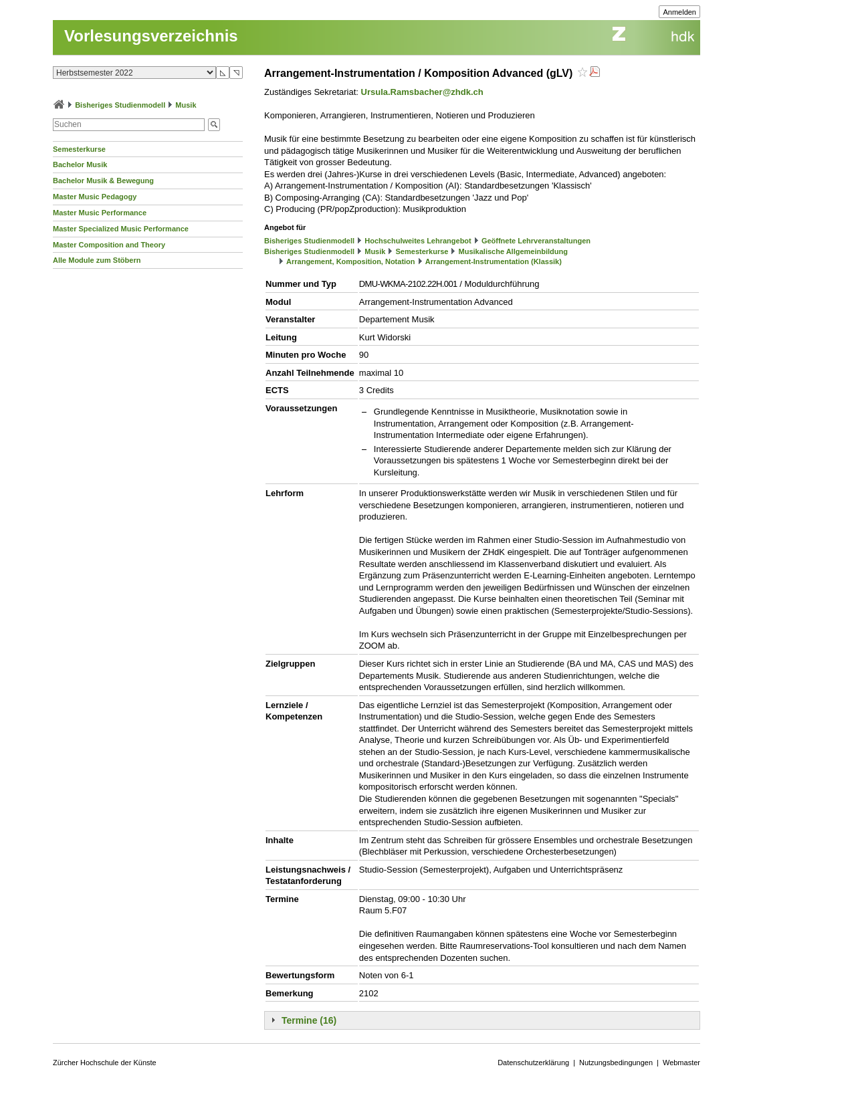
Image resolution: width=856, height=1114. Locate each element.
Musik (185, 105)
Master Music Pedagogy (94, 197)
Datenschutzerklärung (533, 1063)
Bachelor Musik (80, 164)
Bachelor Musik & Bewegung (103, 181)
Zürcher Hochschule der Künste (104, 1063)
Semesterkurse (79, 149)
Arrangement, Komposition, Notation (350, 261)
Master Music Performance (99, 213)
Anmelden (679, 12)
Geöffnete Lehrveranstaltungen (536, 241)
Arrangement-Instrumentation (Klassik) (493, 261)
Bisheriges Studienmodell (120, 105)
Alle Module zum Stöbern (96, 260)
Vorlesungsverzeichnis (151, 36)
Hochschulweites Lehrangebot (417, 241)
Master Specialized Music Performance (121, 229)
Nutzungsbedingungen (616, 1063)
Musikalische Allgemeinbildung (513, 251)
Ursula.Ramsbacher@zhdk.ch (422, 92)
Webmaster (681, 1063)
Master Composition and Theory (109, 245)
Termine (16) (309, 1020)
